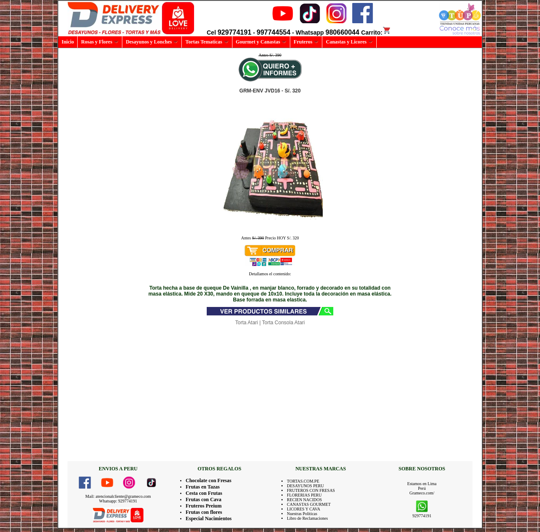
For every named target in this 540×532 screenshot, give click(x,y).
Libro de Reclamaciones (307, 518)
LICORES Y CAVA (303, 509)
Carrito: (376, 32)
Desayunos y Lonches (152, 42)
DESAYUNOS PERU (305, 485)
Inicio (68, 42)
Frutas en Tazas (203, 487)
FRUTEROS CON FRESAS (311, 490)
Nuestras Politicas (302, 513)
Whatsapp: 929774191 (118, 501)
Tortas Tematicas (206, 42)
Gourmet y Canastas (261, 42)
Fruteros (306, 42)
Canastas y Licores (349, 42)
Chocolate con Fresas (208, 480)
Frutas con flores (204, 512)
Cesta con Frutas (204, 493)
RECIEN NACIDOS (304, 499)
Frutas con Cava (203, 499)
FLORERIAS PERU (304, 495)
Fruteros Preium (203, 506)
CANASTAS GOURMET (309, 504)
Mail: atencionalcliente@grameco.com (118, 496)
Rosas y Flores (100, 42)
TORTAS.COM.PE (303, 481)
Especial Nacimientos (209, 518)
